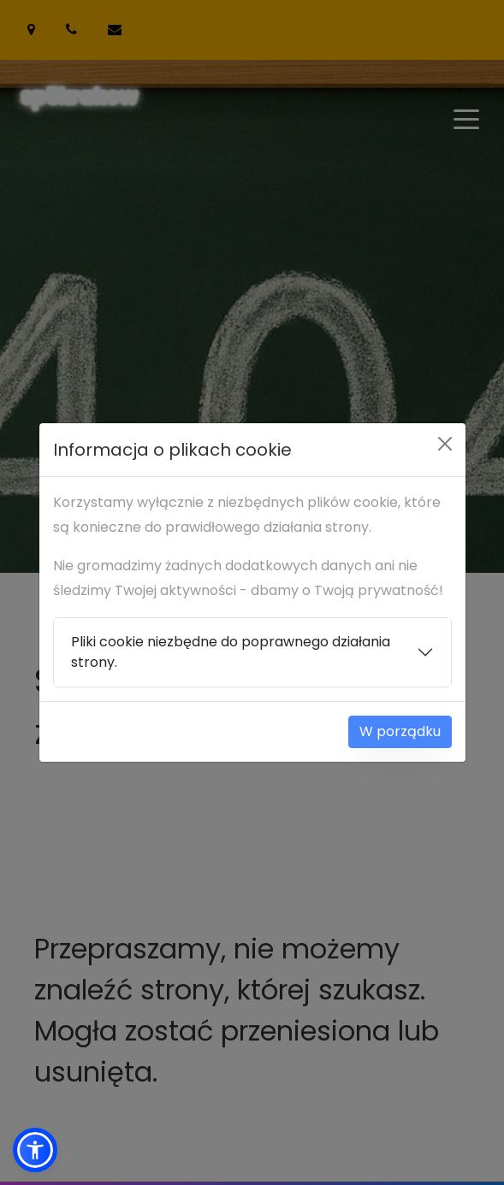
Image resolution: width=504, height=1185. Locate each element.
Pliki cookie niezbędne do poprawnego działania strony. (230, 652)
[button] (35, 1150)
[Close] (445, 443)
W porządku (400, 731)
